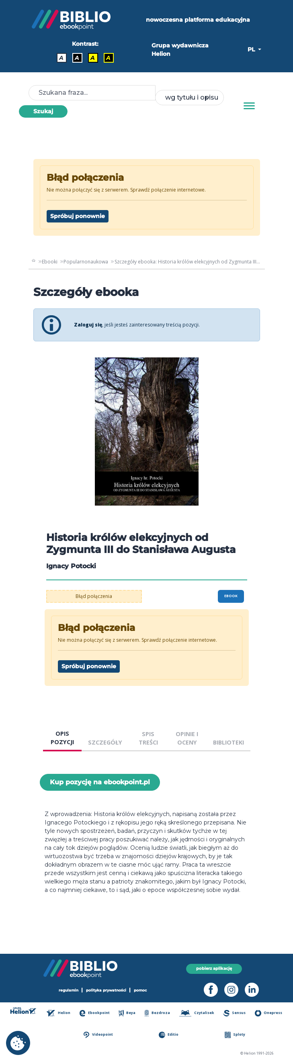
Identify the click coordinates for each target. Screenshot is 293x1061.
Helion (58, 1013)
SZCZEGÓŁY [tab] (105, 742)
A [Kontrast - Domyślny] (61, 57)
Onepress (268, 1013)
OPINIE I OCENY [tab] (187, 738)
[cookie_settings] (18, 1043)
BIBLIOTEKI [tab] (228, 742)
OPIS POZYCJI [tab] (62, 738)
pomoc (140, 990)
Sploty (235, 1035)
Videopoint (98, 1035)
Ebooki (49, 261)
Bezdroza (157, 1013)
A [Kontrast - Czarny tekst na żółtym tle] (92, 57)
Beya (127, 1013)
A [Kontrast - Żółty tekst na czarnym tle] (108, 57)
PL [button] (252, 49)
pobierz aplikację (214, 969)
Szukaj (43, 111)
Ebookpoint (95, 1013)
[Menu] (249, 106)
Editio (168, 1035)
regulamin (68, 990)
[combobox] (189, 97)
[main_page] (34, 262)
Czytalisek (196, 1013)
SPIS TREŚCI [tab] (148, 738)
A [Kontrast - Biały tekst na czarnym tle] (77, 57)
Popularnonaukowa (86, 261)
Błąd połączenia (94, 596)
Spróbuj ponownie (77, 216)
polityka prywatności (106, 990)
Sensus (234, 1013)
